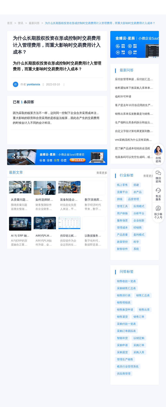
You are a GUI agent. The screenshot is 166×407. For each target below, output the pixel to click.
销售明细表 (123, 302)
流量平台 (122, 192)
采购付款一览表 (126, 323)
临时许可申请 (123, 96)
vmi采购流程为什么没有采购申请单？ (133, 140)
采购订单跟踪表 (126, 330)
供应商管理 (123, 373)
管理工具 (122, 206)
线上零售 (122, 184)
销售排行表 (123, 295)
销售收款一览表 (126, 281)
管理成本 (122, 227)
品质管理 (133, 199)
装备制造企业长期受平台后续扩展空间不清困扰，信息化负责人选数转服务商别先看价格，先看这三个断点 (68, 200)
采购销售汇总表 (126, 288)
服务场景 (122, 220)
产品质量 (122, 234)
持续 (119, 199)
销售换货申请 (125, 309)
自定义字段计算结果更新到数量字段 (134, 131)
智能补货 (122, 338)
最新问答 (34, 23)
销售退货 (122, 316)
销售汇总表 (143, 295)
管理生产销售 (125, 359)
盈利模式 (139, 234)
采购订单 (139, 345)
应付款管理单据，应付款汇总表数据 (134, 79)
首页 (9, 23)
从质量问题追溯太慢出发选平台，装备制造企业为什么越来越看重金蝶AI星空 (19, 200)
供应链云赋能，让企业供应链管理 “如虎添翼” (69, 236)
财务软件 (122, 248)
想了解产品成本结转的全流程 (132, 148)
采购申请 (122, 345)
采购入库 (139, 352)
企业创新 (139, 220)
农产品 (138, 192)
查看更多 (101, 172)
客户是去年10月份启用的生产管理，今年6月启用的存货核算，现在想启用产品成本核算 (134, 105)
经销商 (138, 227)
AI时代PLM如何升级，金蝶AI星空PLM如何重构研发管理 (44, 236)
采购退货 (122, 352)
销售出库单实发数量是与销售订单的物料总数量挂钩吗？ (134, 114)
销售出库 (144, 309)
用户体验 (122, 213)
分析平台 (139, 213)
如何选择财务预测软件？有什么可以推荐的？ (44, 200)
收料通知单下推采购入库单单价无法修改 (134, 88)
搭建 (136, 184)
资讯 (20, 23)
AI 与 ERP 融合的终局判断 (20, 236)
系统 (136, 248)
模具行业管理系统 (128, 366)
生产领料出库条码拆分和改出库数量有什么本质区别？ (134, 123)
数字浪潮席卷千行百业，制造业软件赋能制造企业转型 (93, 200)
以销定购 (139, 338)
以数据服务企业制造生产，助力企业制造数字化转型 (93, 236)
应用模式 (139, 206)
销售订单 (139, 316)
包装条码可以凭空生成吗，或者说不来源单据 (134, 157)
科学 (136, 241)
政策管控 (122, 241)
